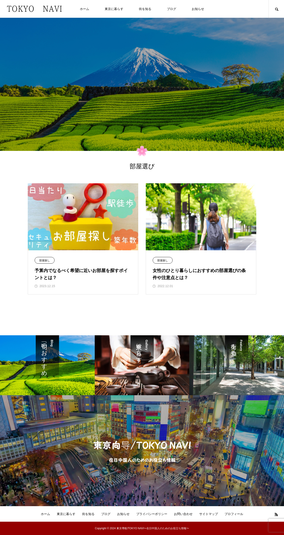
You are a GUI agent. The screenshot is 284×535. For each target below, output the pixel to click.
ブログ (171, 9)
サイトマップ (208, 514)
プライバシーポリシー (151, 514)
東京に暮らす (114, 9)
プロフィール (234, 514)
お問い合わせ (183, 514)
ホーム (84, 9)
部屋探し (44, 260)
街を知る (145, 9)
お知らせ (198, 9)
